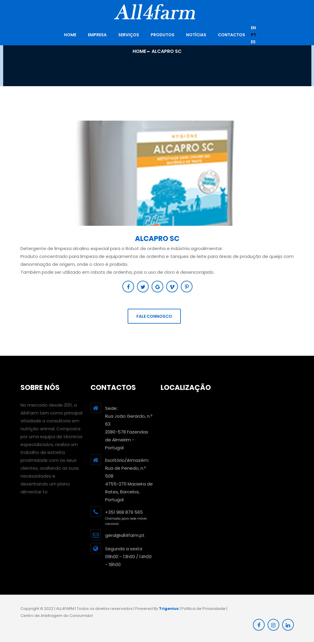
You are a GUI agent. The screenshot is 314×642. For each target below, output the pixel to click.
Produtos (162, 35)
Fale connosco (154, 316)
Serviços (128, 35)
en (253, 28)
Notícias (196, 35)
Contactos (231, 35)
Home (139, 51)
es (253, 42)
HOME (70, 35)
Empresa (97, 35)
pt (253, 35)
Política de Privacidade (203, 608)
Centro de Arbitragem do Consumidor (56, 615)
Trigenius (169, 608)
